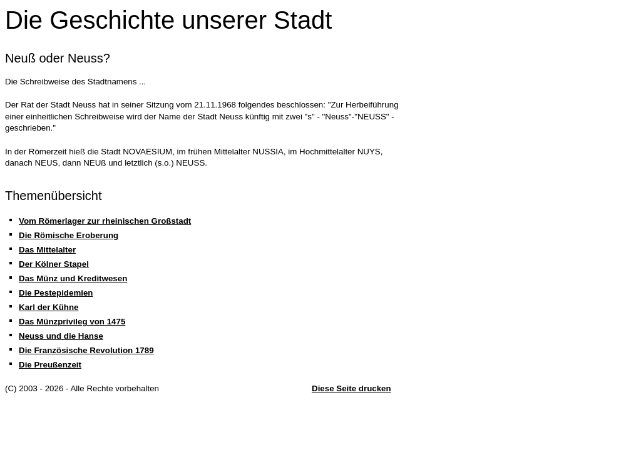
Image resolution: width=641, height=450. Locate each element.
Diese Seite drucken (351, 388)
